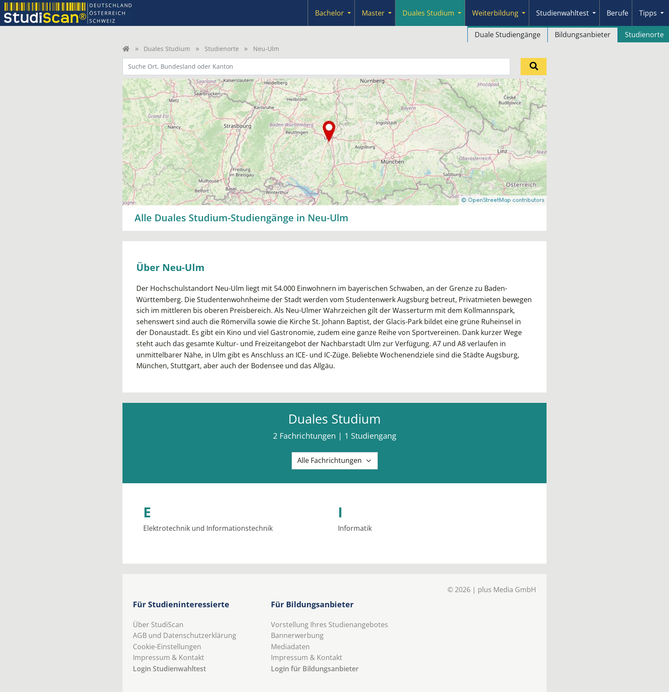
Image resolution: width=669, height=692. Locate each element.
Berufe (617, 13)
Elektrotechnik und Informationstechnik (208, 528)
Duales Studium (428, 13)
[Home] (125, 49)
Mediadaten (290, 646)
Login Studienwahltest (169, 668)
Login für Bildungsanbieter (315, 668)
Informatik (355, 528)
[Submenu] (349, 13)
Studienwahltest (562, 13)
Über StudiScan (158, 624)
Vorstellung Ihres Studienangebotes (329, 624)
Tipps (648, 13)
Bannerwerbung (297, 635)
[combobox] (316, 66)
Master (373, 13)
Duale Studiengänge (507, 34)
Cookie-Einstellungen (167, 646)
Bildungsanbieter (583, 34)
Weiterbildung (495, 13)
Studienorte (222, 49)
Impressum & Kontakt (168, 657)
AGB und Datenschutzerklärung (184, 635)
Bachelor (329, 13)
